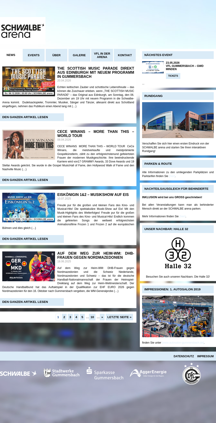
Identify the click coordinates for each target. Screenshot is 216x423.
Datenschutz (184, 356)
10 (92, 317)
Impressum (205, 356)
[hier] (172, 176)
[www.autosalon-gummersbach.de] (183, 342)
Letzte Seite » (119, 317)
